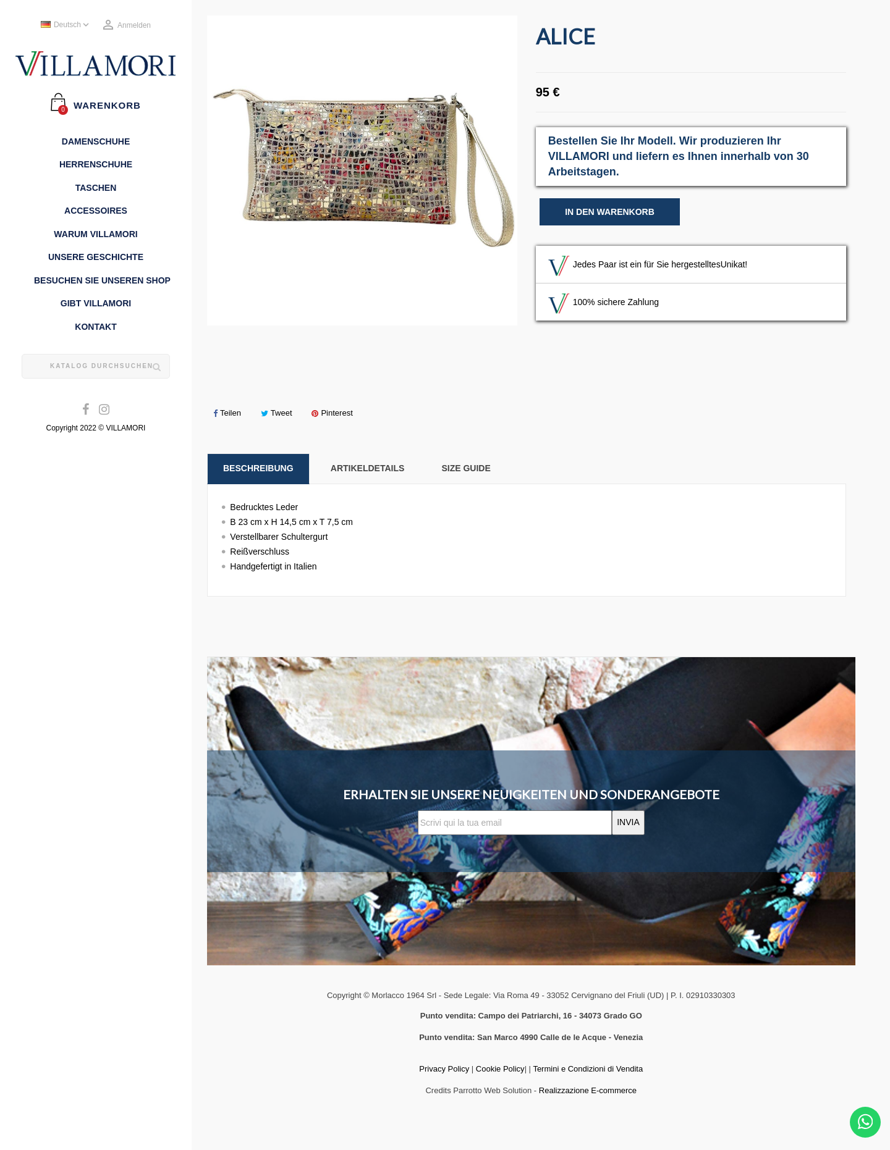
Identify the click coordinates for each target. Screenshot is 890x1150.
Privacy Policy (444, 1068)
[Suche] (96, 366)
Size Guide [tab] (465, 468)
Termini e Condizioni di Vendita (588, 1068)
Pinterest (332, 413)
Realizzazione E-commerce (588, 1090)
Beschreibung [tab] (258, 468)
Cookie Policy (500, 1068)
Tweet (276, 413)
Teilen (227, 413)
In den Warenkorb (610, 212)
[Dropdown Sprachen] (66, 25)
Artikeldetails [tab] (368, 468)
